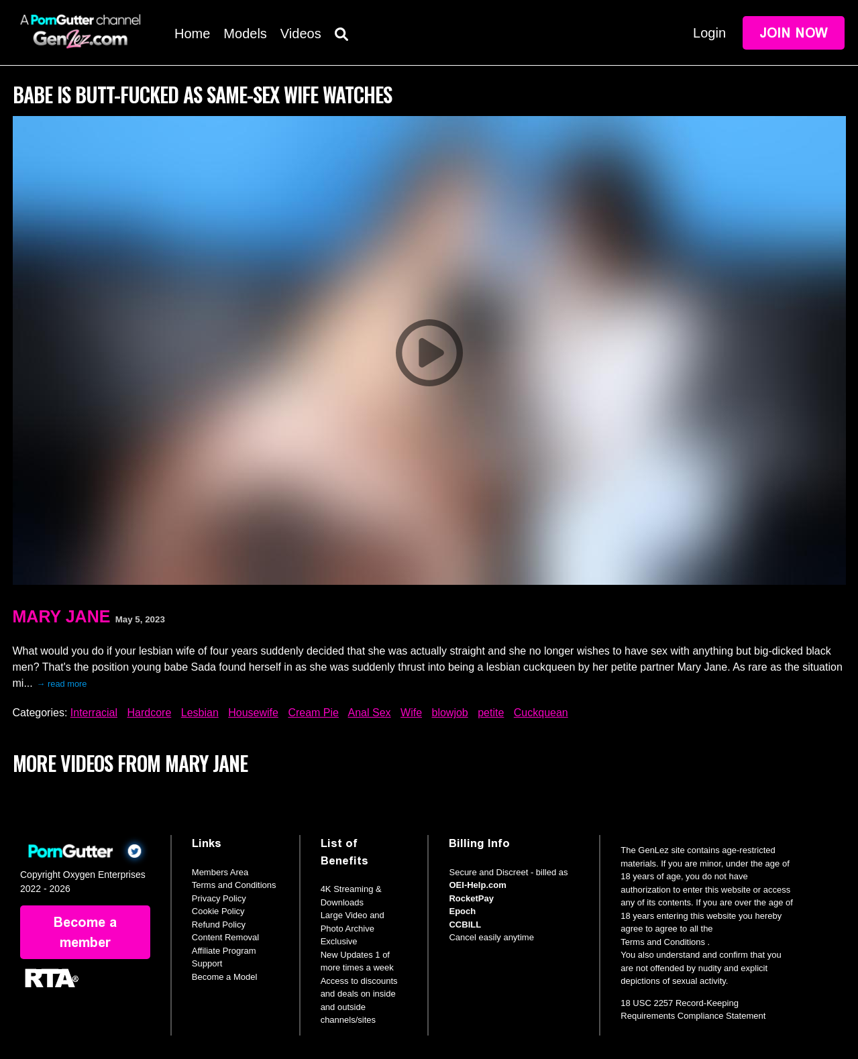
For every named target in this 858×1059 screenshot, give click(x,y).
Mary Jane (62, 616)
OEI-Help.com (477, 885)
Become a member (85, 932)
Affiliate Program (224, 951)
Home (192, 33)
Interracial (93, 712)
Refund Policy (219, 924)
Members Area (220, 872)
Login (709, 32)
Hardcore (149, 712)
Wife (411, 712)
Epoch (462, 911)
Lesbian (200, 712)
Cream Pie (313, 712)
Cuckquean (541, 712)
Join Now (793, 33)
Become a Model (225, 977)
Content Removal (225, 937)
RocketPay (471, 898)
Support (207, 963)
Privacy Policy (219, 898)
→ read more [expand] (62, 684)
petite (491, 712)
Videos (300, 33)
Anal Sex (369, 712)
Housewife (253, 712)
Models (244, 33)
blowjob (450, 712)
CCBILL (465, 924)
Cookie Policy (218, 911)
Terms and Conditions (234, 885)
